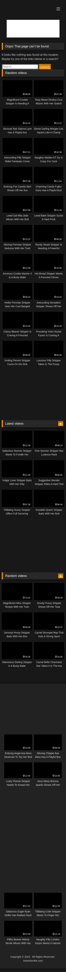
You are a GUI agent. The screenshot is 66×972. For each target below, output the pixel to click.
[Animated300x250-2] (30, 845)
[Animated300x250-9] (28, 565)
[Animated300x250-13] (30, 796)
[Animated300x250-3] (33, 691)
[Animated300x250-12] (33, 414)
